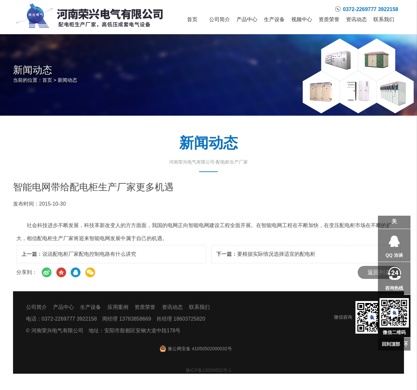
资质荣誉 (329, 19)
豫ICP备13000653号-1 (208, 370)
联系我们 (383, 19)
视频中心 (301, 19)
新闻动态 (67, 80)
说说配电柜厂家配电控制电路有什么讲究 (89, 254)
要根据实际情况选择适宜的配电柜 (276, 254)
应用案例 (118, 307)
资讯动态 (356, 19)
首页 (192, 19)
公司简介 (219, 19)
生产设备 (274, 19)
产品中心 (247, 19)
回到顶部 (391, 344)
